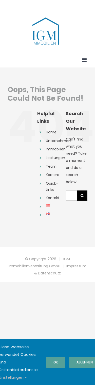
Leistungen (55, 157)
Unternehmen (58, 140)
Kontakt (53, 197)
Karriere (52, 174)
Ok (55, 362)
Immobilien (56, 149)
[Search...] (71, 195)
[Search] (82, 195)
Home (51, 132)
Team (51, 166)
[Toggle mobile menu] (84, 59)
